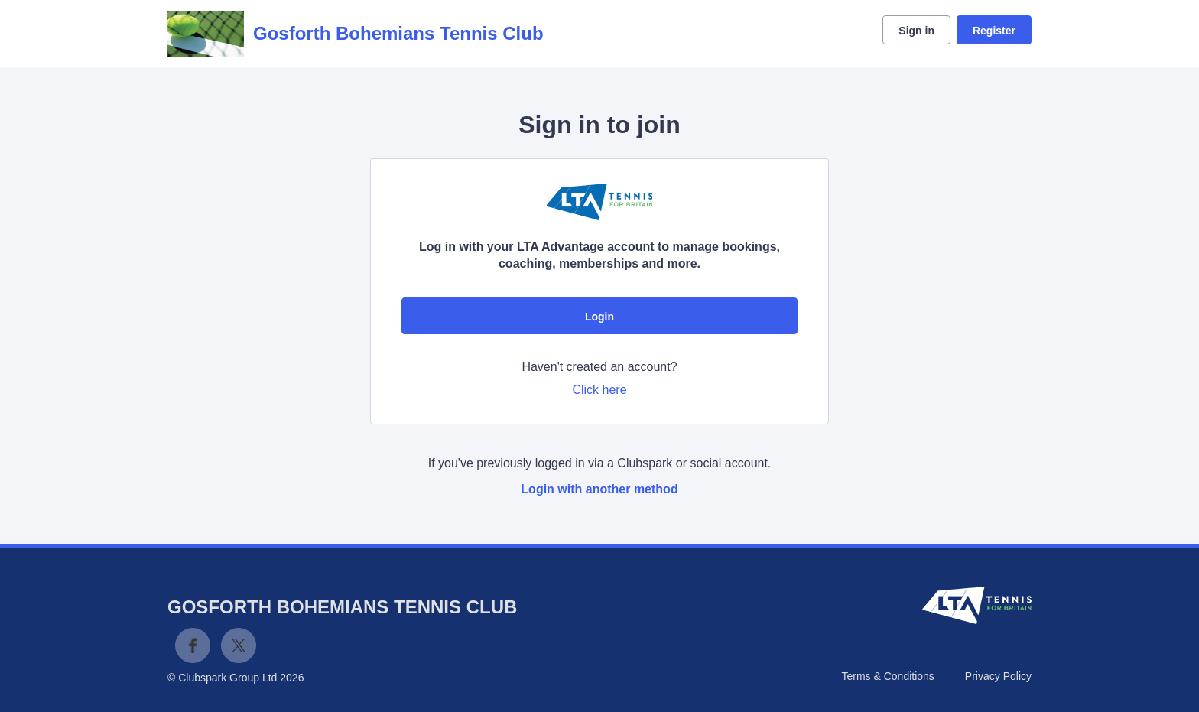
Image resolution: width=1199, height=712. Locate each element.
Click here (599, 389)
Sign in (916, 30)
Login (599, 316)
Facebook (192, 645)
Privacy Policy (998, 676)
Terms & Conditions (887, 676)
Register (994, 30)
